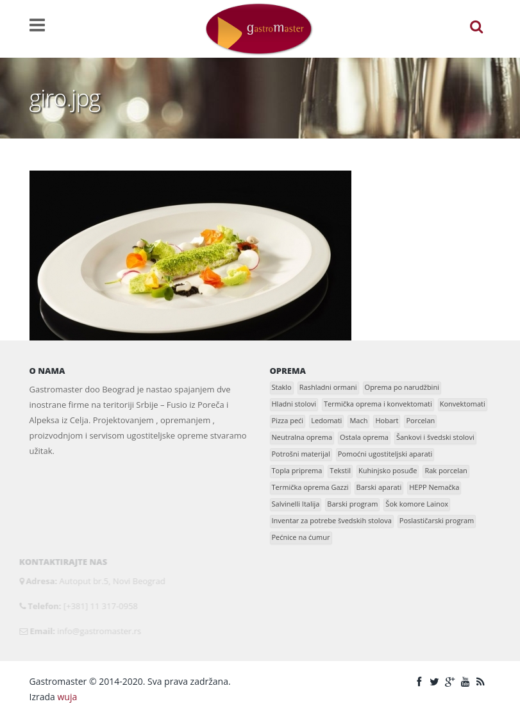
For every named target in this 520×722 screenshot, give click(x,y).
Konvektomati (462, 403)
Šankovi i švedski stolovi (435, 437)
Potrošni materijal (301, 453)
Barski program (352, 503)
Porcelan (420, 420)
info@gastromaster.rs (96, 631)
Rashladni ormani (328, 387)
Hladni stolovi (294, 403)
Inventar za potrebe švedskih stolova (332, 520)
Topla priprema (297, 470)
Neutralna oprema (302, 437)
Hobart (386, 420)
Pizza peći (288, 420)
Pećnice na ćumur (301, 537)
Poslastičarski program (436, 520)
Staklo (282, 387)
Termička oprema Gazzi (310, 487)
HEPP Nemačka (434, 487)
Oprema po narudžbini (402, 387)
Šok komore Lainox (416, 503)
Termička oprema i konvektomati (378, 403)
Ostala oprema (364, 437)
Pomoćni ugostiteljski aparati (385, 453)
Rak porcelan (445, 470)
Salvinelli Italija (296, 503)
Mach (358, 420)
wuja (67, 697)
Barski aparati (379, 487)
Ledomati (326, 420)
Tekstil (340, 470)
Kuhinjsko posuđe (387, 470)
